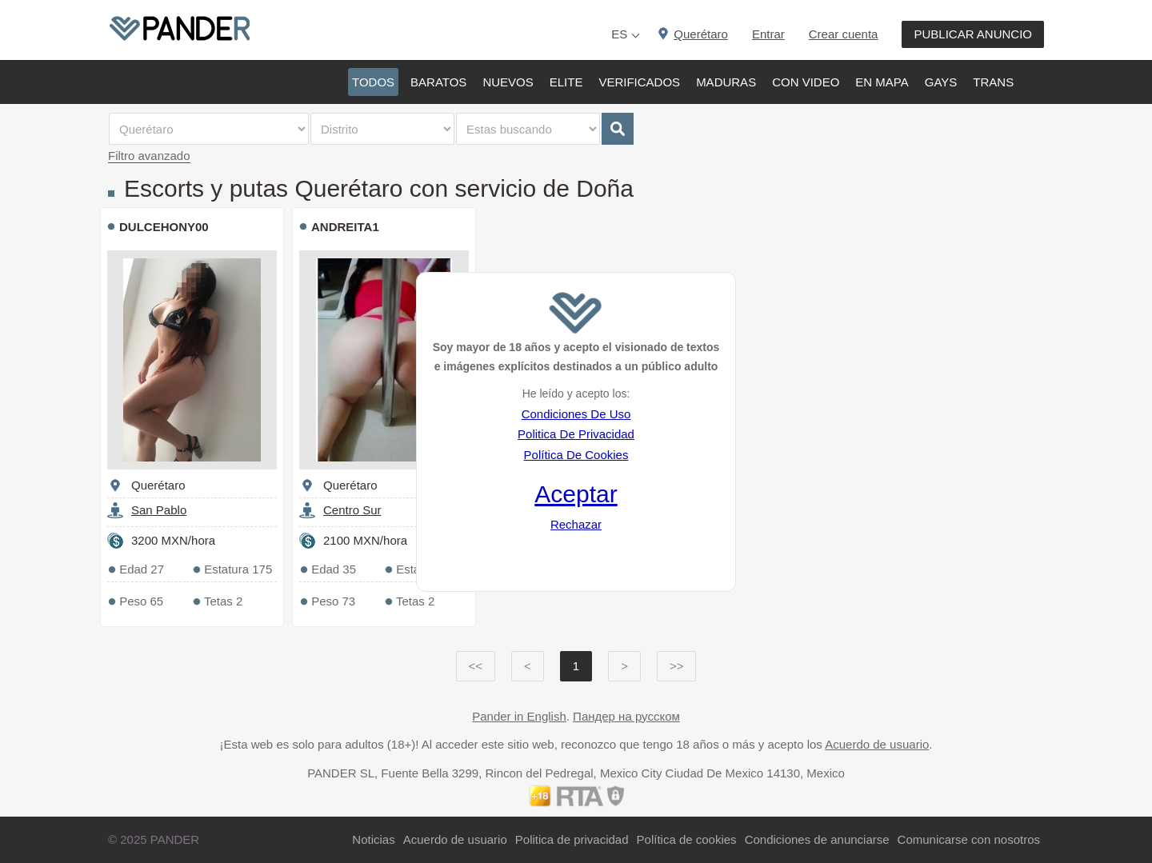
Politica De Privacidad (576, 434)
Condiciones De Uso (576, 414)
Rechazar (576, 524)
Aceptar (575, 494)
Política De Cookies (576, 454)
